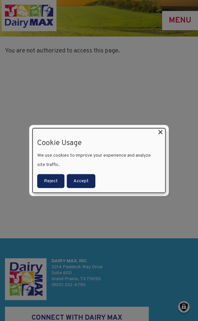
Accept (81, 181)
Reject (51, 181)
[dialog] (99, 160)
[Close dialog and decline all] (160, 132)
